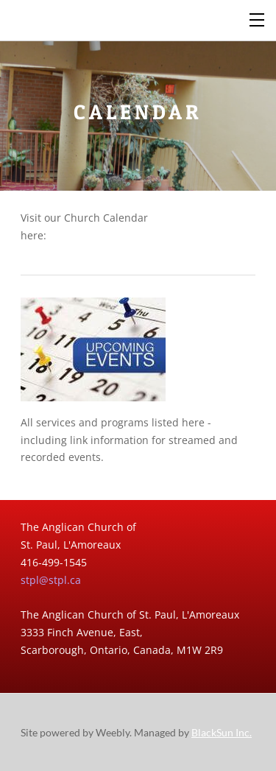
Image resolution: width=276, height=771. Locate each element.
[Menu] (257, 18)
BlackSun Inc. (221, 732)
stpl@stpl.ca (51, 580)
